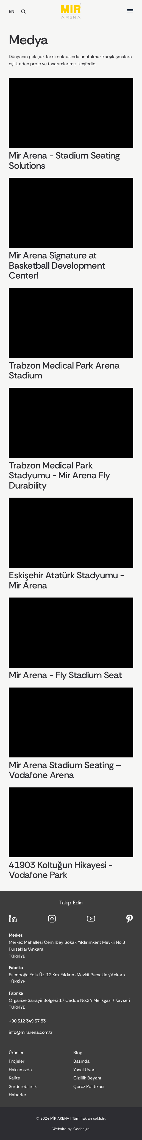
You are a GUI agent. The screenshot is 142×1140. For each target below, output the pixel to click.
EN (11, 11)
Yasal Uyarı (84, 1070)
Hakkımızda (20, 1070)
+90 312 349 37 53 (27, 1021)
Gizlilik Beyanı (87, 1078)
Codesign (81, 1129)
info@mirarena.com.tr (30, 1032)
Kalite (14, 1078)
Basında (81, 1061)
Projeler (16, 1061)
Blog (77, 1053)
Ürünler (16, 1053)
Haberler (17, 1095)
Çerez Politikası (88, 1086)
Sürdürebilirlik (23, 1086)
